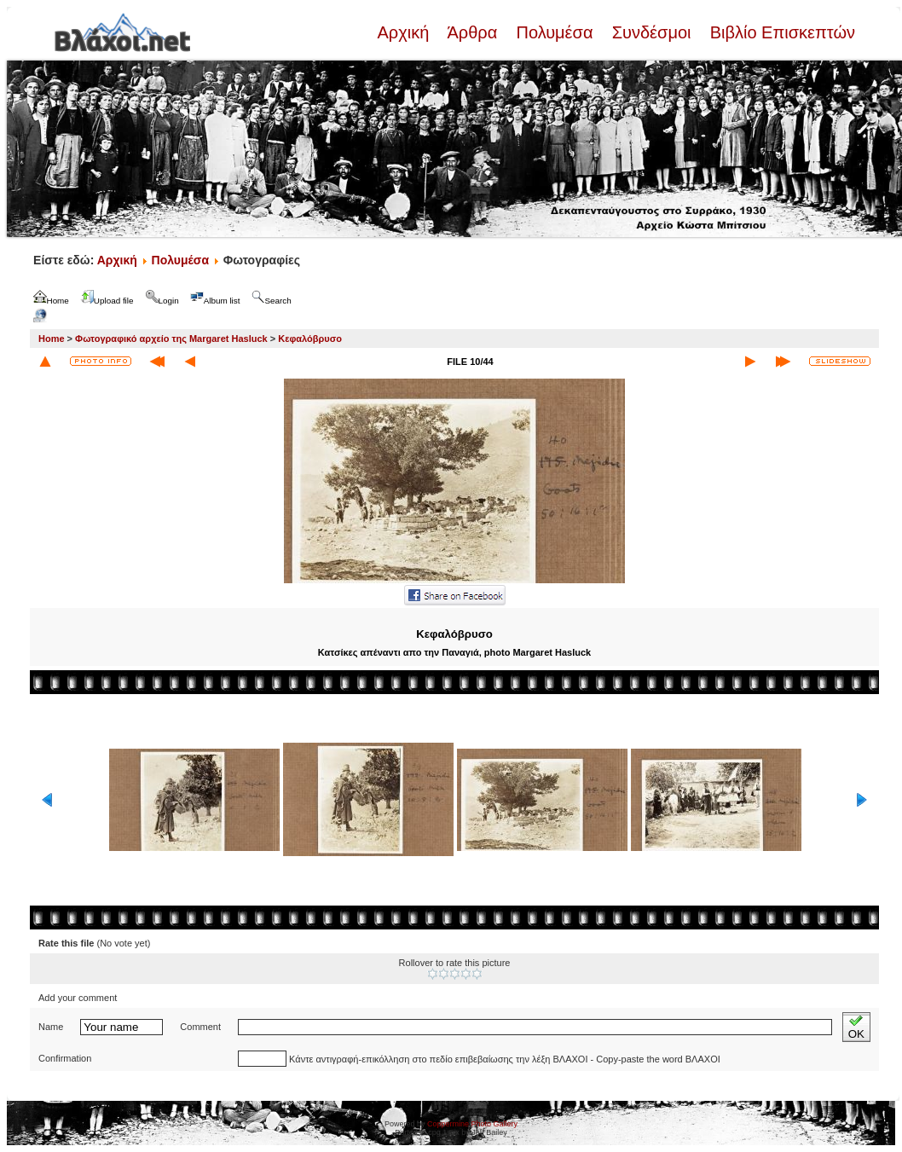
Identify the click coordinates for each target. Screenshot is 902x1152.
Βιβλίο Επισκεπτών (780, 32)
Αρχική (405, 32)
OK (856, 1027)
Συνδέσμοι (651, 32)
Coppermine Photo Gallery (472, 1124)
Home (51, 338)
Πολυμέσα (555, 32)
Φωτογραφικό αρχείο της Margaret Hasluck (171, 338)
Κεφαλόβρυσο (310, 338)
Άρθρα (472, 32)
